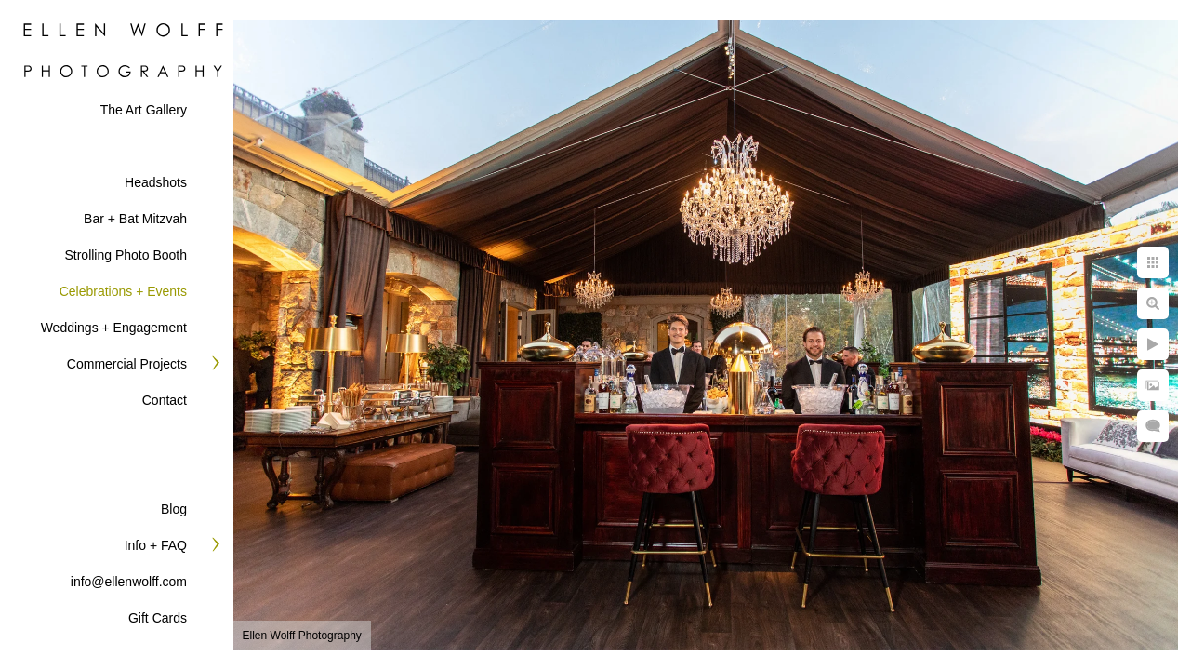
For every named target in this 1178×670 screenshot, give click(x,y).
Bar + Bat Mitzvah (135, 218)
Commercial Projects (127, 363)
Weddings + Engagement (114, 327)
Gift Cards (157, 617)
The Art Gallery (143, 109)
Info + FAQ (156, 545)
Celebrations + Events (123, 291)
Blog (174, 509)
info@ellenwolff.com (129, 581)
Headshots (156, 182)
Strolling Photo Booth (125, 255)
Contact (164, 400)
